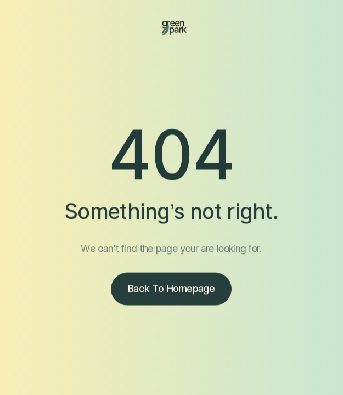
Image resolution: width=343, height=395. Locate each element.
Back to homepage (171, 289)
